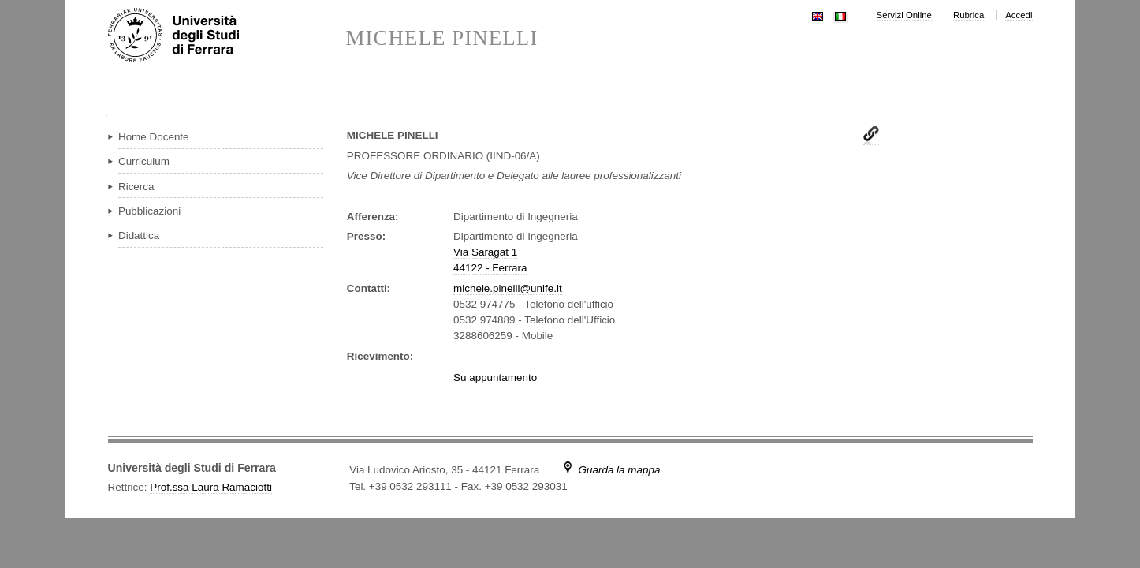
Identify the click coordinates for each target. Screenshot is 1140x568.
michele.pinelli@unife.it (507, 288)
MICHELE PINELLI (442, 38)
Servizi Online (904, 15)
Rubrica (968, 15)
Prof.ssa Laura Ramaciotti (211, 487)
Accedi (1018, 15)
